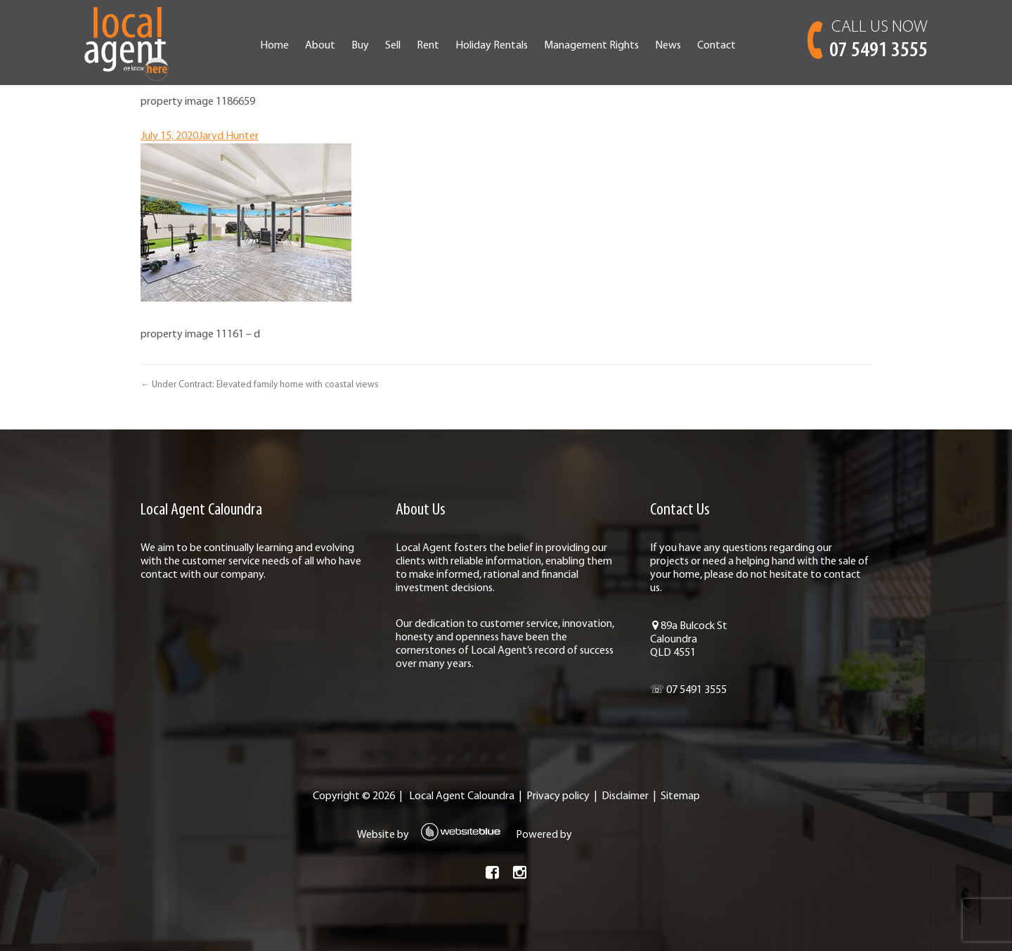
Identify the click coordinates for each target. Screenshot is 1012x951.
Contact (716, 45)
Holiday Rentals (491, 45)
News (668, 45)
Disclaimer (625, 796)
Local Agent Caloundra (461, 796)
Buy (360, 45)
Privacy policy (558, 796)
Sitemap (680, 796)
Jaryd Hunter (228, 136)
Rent (428, 45)
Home (274, 45)
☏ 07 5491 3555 (688, 690)
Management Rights (591, 45)
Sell (393, 45)
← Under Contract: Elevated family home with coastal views (260, 384)
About (320, 45)
